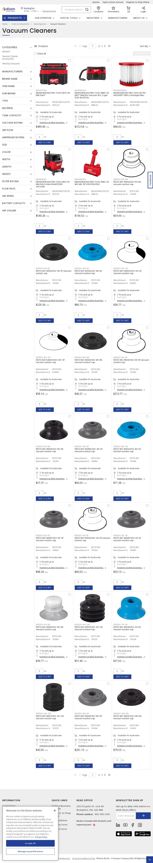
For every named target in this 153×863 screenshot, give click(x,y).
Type (5, 100)
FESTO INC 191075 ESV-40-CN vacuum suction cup (89, 628)
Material (7, 108)
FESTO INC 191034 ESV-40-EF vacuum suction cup (92, 539)
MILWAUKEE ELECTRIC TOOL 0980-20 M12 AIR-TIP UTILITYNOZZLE (92, 183)
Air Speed (8, 195)
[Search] (76, 9)
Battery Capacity (14, 203)
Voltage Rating (12, 122)
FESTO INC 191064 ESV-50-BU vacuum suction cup (127, 183)
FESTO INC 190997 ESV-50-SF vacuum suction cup (50, 539)
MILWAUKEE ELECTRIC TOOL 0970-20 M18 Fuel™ (53, 94)
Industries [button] (93, 17)
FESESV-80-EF (43, 268)
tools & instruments (20, 24)
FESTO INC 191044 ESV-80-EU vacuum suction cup (88, 272)
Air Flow (7, 130)
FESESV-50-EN (43, 446)
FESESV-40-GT (120, 268)
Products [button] (15, 17)
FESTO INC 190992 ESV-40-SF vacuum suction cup (89, 450)
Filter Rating (10, 181)
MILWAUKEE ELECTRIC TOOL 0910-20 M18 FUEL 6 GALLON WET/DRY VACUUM (53, 184)
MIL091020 (41, 179)
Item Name (8, 86)
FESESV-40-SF (82, 446)
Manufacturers (117, 17)
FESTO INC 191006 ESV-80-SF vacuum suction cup (88, 717)
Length (6, 166)
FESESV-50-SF (43, 535)
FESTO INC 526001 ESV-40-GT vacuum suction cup (127, 272)
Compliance (8, 805)
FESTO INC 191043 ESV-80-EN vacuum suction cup (88, 361)
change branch (49, 11)
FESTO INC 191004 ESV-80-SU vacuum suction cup (127, 450)
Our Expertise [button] (43, 17)
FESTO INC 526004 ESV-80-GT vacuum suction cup (50, 361)
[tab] (17, 47)
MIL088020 (80, 90)
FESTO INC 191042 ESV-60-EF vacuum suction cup (131, 361)
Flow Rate (8, 188)
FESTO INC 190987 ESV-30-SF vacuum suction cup (127, 539)
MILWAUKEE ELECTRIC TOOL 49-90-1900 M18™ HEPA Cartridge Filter (129, 94)
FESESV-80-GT (43, 357)
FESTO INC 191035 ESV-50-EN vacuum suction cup (49, 450)
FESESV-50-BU (120, 179)
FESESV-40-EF (82, 535)
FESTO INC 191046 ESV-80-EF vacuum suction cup (53, 272)
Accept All (30, 843)
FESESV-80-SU (120, 446)
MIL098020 (80, 179)
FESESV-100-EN (120, 713)
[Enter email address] (126, 815)
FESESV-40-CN (82, 624)
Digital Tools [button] (69, 17)
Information (11, 800)
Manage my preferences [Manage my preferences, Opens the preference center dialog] (30, 851)
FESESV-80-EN (82, 357)
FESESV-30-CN (43, 713)
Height (6, 174)
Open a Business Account (61, 807)
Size (4, 144)
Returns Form (59, 824)
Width (6, 159)
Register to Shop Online (138, 2)
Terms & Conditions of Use (83, 858)
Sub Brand (9, 93)
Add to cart (45, 142)
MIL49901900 (119, 90)
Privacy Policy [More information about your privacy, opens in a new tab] (41, 837)
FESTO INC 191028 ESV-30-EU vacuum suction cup (127, 628)
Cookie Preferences (61, 858)
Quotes (96, 2)
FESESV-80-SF (82, 713)
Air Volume (9, 210)
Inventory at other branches (52, 122)
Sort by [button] (144, 46)
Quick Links (60, 800)
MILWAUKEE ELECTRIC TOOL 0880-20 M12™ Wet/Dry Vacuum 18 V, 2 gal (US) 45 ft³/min (92, 95)
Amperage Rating (13, 137)
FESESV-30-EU (120, 624)
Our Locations (59, 820)
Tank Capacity (12, 115)
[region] (30, 833)
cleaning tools (40, 24)
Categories (9, 47)
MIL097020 (41, 90)
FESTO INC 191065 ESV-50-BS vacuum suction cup (50, 628)
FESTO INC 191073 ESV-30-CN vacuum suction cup (50, 717)
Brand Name (9, 78)
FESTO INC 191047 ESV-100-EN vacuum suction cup (127, 717)
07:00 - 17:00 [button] (30, 11)
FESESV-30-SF (120, 535)
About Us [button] (139, 17)
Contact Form (59, 829)
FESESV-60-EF (120, 357)
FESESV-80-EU (82, 268)
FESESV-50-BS (43, 624)
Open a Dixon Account (113, 2)
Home (5, 24)
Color (6, 152)
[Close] (54, 810)
